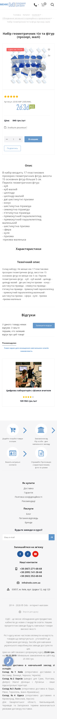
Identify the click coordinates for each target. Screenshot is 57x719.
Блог (28, 513)
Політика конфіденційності (28, 496)
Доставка (28, 488)
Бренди (28, 522)
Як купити (28, 482)
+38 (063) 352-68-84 (31, 575)
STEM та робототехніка (20, 554)
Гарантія (28, 492)
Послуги (28, 508)
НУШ (28, 554)
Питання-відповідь (28, 518)
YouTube (35, 554)
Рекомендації (28, 501)
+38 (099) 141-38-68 (31, 572)
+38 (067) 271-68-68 (31, 568)
